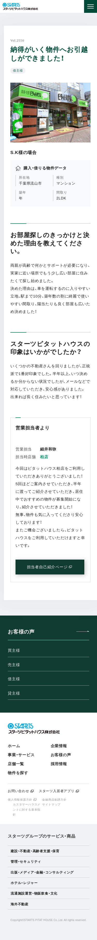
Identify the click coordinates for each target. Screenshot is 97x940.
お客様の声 (61, 755)
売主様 (14, 665)
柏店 (44, 457)
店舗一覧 (16, 764)
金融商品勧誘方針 (54, 799)
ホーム (14, 746)
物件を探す (18, 773)
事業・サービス (21, 755)
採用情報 (59, 764)
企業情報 (59, 746)
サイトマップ (51, 804)
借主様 (14, 679)
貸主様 (14, 693)
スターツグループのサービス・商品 (42, 836)
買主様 (14, 650)
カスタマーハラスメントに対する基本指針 (26, 809)
